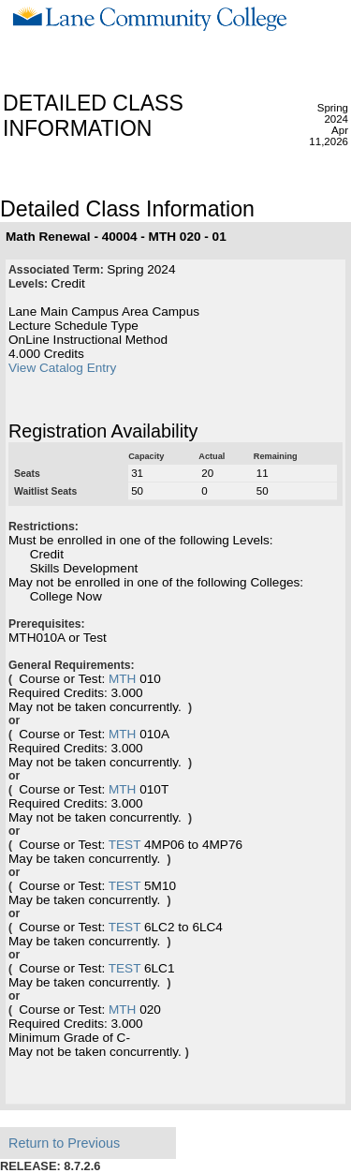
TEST (125, 845)
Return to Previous (64, 1143)
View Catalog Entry (62, 368)
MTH (122, 679)
